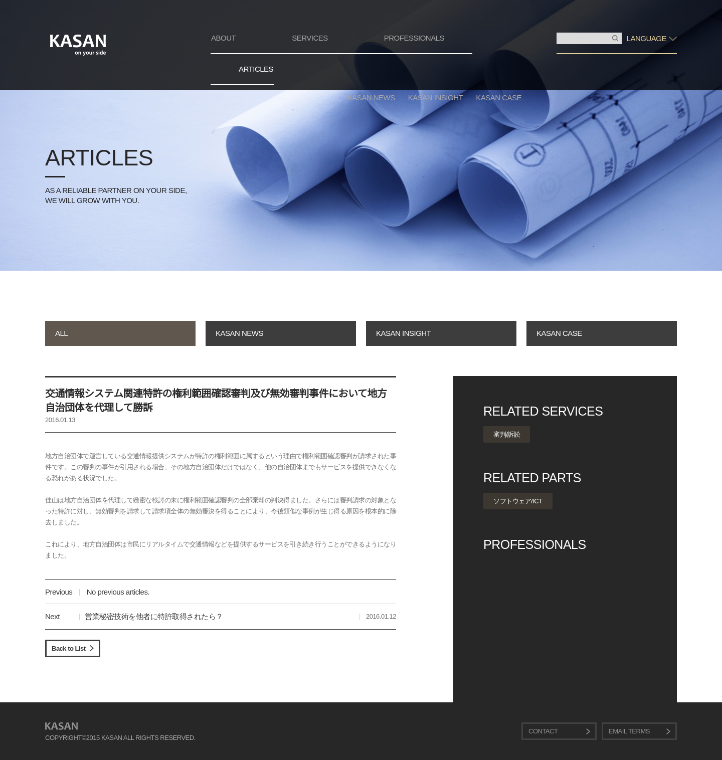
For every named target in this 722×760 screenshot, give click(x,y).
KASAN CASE (498, 97)
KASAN (61, 726)
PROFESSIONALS (414, 38)
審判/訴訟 (506, 434)
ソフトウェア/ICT (518, 501)
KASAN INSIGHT (435, 97)
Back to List (69, 648)
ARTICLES (256, 69)
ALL (61, 333)
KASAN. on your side (78, 45)
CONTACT (543, 731)
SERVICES (310, 38)
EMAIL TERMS (629, 731)
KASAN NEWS (371, 97)
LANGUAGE (646, 38)
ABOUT (223, 38)
